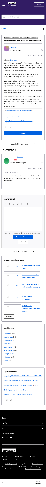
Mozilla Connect (12, 4)
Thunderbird (16, 117)
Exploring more (8, 347)
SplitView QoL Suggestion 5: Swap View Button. (31, 308)
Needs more (8, 340)
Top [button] (2, 482)
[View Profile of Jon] (15, 160)
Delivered (7, 357)
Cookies (4, 459)
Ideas (5, 28)
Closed (6, 360)
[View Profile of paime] (13, 47)
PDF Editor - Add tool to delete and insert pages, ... (31, 287)
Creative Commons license (33, 469)
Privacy (32, 456)
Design (7, 117)
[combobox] (23, 17)
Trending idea (8, 337)
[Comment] (23, 133)
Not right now (8, 354)
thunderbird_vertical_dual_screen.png (18, 110)
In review (6, 344)
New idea (13, 60)
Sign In (39, 4)
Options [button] (43, 28)
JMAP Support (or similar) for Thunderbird (17, 390)
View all (9, 316)
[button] (6, 127)
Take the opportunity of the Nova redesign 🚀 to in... (21, 385)
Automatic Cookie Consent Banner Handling (18, 394)
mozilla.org (5, 456)
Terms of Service (19, 456)
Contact (15, 459)
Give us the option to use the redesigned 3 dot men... (21, 380)
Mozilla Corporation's (11, 464)
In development (9, 350)
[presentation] (6, 204)
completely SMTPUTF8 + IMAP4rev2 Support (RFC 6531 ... (23, 376)
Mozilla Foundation (37, 464)
